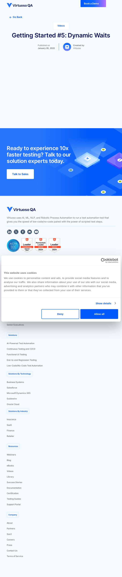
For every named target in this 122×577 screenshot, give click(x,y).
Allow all (99, 314)
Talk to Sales (20, 174)
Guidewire (12, 398)
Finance (10, 430)
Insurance (11, 419)
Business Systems (15, 382)
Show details (103, 303)
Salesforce (12, 387)
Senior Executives (15, 324)
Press (9, 545)
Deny (60, 314)
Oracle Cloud (13, 404)
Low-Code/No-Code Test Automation (25, 365)
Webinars (11, 454)
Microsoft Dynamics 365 (18, 393)
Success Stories (14, 482)
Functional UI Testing (17, 354)
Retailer (10, 436)
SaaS (9, 425)
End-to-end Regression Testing (22, 360)
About (9, 523)
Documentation (14, 488)
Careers (10, 539)
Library (10, 476)
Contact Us (12, 550)
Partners (11, 528)
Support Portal (14, 504)
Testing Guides (14, 499)
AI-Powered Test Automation (20, 343)
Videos (10, 471)
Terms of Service (15, 556)
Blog (9, 460)
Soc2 (9, 534)
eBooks (10, 465)
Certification (13, 493)
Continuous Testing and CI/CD (21, 349)
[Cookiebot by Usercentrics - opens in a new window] (103, 260)
